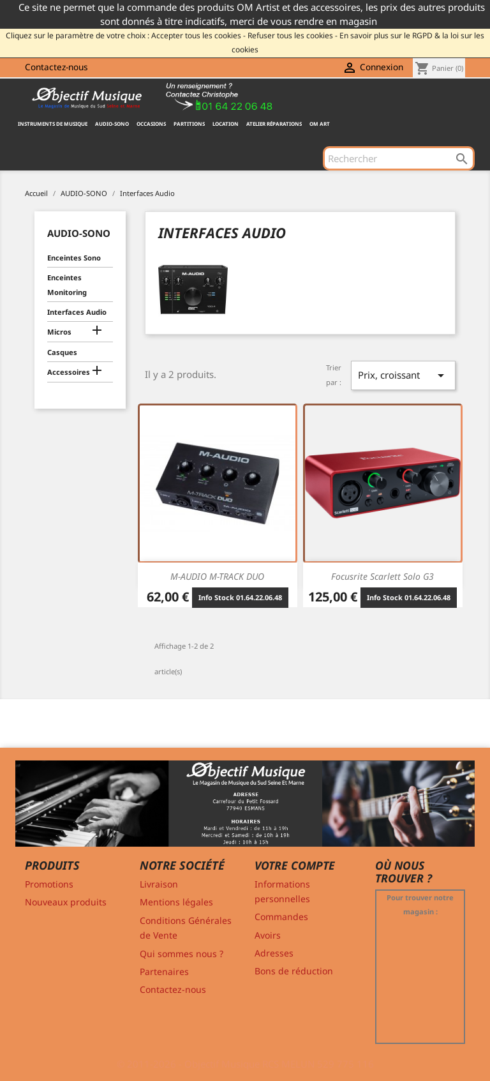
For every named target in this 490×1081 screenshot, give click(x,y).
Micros (59, 331)
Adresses (274, 953)
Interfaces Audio (77, 312)
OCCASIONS (151, 123)
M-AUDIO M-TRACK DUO (217, 576)
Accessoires (68, 372)
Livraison (159, 884)
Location (225, 123)
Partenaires (164, 971)
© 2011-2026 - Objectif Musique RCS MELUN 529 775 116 (245, 1063)
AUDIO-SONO (112, 123)
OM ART (319, 123)
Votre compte (295, 865)
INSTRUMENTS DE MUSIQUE (52, 123)
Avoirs (268, 935)
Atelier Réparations (274, 123)
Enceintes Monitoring (67, 284)
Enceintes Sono (74, 257)
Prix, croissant (403, 375)
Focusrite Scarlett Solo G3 (382, 576)
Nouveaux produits (66, 902)
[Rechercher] (399, 158)
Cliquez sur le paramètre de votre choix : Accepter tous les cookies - (126, 35)
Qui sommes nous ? (181, 954)
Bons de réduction (294, 971)
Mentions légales (176, 902)
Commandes (281, 917)
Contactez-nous (56, 67)
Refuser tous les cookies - (293, 35)
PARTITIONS (189, 123)
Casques (62, 352)
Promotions (49, 884)
